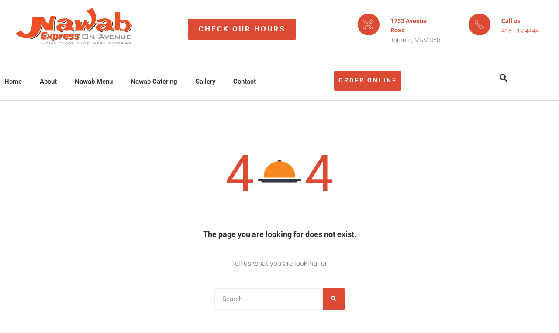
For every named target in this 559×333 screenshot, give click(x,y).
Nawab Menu (94, 81)
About (48, 81)
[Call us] (479, 24)
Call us (510, 20)
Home (13, 81)
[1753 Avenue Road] (368, 24)
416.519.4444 (520, 30)
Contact (244, 81)
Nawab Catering (154, 81)
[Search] (334, 299)
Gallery (205, 81)
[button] (504, 78)
